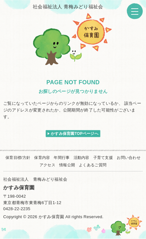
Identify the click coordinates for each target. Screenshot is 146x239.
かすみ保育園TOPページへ (74, 133)
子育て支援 (103, 157)
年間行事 (61, 157)
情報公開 (67, 165)
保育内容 (42, 157)
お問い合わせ (129, 157)
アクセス (47, 165)
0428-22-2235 (16, 208)
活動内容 (81, 157)
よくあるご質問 (92, 165)
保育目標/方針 (17, 157)
